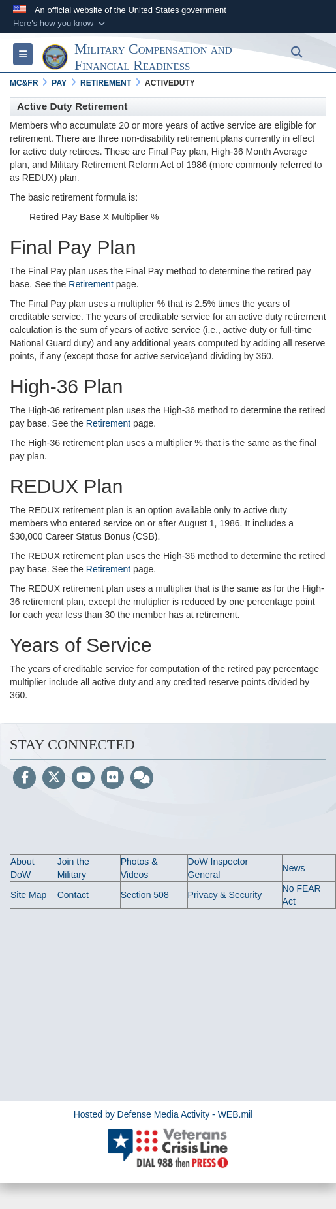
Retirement (91, 284)
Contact (73, 895)
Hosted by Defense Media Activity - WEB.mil (163, 1114)
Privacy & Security (225, 895)
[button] (60, 23)
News (294, 868)
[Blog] (141, 778)
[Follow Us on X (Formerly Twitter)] (53, 778)
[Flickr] (112, 778)
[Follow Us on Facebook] (24, 778)
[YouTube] (83, 778)
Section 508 (145, 895)
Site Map (28, 895)
